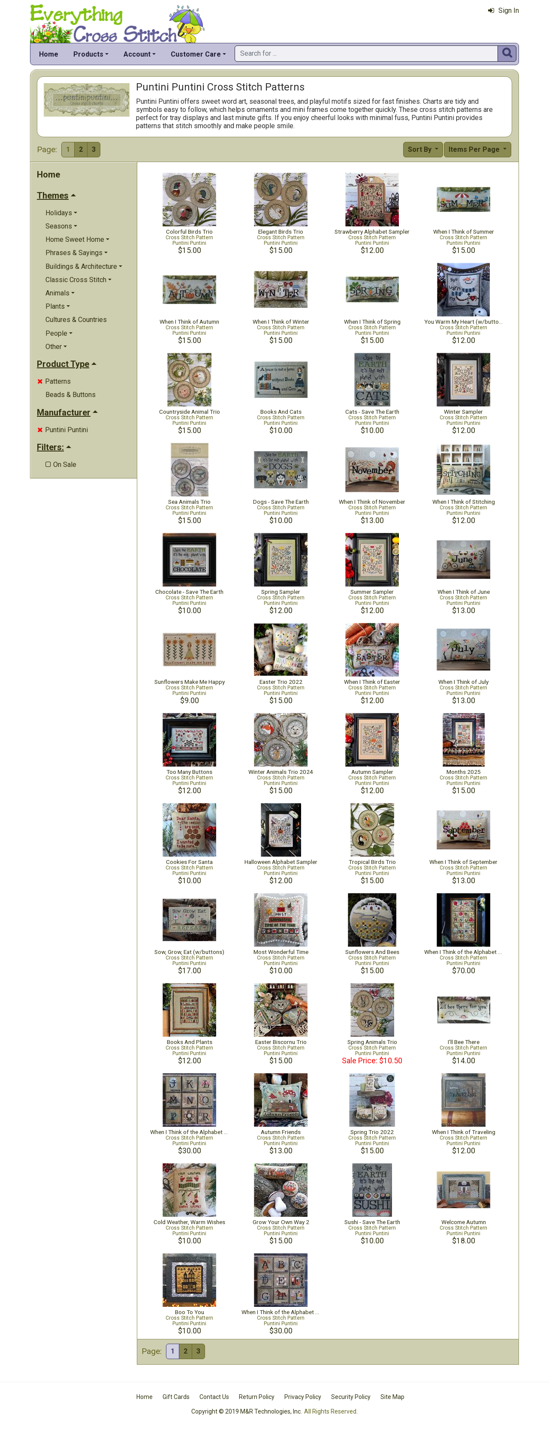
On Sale (60, 464)
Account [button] (137, 54)
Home (48, 54)
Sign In (503, 10)
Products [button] (88, 54)
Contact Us (214, 1396)
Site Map (392, 1396)
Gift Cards (176, 1396)
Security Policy (351, 1396)
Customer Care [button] (196, 54)
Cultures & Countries (76, 320)
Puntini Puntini (62, 430)
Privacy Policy (302, 1396)
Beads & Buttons (70, 395)
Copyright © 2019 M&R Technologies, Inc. (246, 1411)
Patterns (54, 381)
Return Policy (256, 1396)
